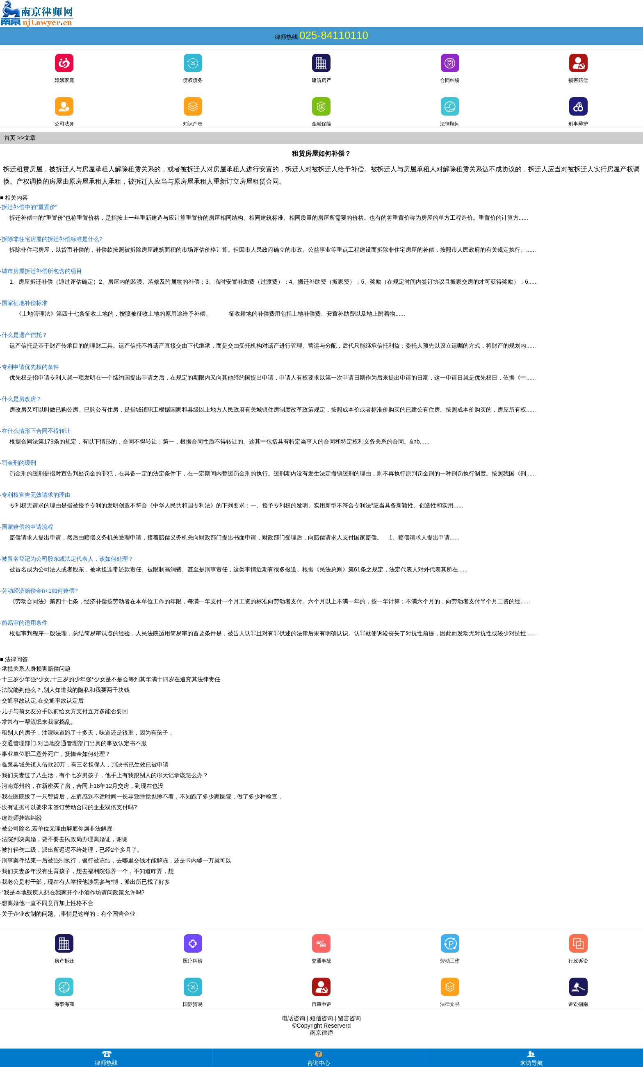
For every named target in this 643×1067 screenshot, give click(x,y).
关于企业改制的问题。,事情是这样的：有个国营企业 (68, 913)
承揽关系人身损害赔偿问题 (36, 668)
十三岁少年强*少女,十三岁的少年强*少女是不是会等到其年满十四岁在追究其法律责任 (111, 679)
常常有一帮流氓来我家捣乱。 (39, 722)
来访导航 (531, 1057)
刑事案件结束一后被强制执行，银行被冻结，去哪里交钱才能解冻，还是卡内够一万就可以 (116, 860)
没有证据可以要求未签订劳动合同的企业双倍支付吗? (69, 807)
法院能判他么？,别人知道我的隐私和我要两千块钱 (66, 690)
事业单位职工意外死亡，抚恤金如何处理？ (56, 754)
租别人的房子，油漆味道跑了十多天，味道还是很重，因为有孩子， (88, 732)
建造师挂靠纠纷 (22, 817)
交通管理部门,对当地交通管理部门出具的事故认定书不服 (74, 743)
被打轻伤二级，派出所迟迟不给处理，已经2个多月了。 (72, 849)
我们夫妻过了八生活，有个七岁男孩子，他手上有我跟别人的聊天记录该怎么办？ (105, 775)
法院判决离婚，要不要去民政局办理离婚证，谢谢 (65, 839)
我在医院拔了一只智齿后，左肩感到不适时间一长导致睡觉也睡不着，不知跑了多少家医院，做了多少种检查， (142, 796)
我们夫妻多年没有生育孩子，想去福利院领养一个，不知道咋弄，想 (88, 871)
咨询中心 (318, 1057)
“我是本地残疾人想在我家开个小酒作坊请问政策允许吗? (73, 892)
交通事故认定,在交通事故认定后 (43, 700)
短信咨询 (321, 1018)
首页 (10, 137)
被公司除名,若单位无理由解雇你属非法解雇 (57, 828)
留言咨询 (349, 1018)
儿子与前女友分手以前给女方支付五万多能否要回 (65, 711)
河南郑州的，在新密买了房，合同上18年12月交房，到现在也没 (83, 786)
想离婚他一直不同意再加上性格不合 (47, 903)
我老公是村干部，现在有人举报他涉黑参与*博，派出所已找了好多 (86, 881)
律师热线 (106, 1057)
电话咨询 (293, 1018)
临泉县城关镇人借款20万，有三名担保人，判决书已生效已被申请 (85, 764)
